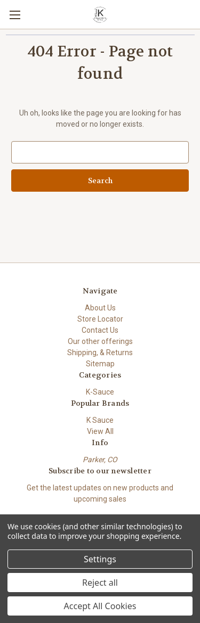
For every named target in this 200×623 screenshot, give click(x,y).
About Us (100, 308)
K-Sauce (100, 392)
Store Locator (100, 319)
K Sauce (100, 420)
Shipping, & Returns (100, 352)
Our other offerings (100, 341)
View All (100, 431)
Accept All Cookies (100, 606)
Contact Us (100, 330)
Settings (100, 559)
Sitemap (100, 363)
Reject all (100, 582)
